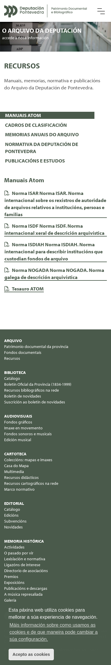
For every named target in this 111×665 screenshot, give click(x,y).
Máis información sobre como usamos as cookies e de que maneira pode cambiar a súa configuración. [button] (53, 632)
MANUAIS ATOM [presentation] (23, 115)
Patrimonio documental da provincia (36, 346)
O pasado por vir (18, 553)
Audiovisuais (18, 416)
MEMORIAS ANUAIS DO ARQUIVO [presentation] (42, 134)
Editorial (14, 503)
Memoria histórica (24, 541)
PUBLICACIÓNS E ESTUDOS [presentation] (35, 160)
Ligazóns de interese (22, 564)
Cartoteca (15, 454)
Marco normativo (19, 489)
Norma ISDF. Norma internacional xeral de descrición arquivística (54, 229)
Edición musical (17, 439)
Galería (10, 600)
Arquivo (13, 340)
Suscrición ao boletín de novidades (34, 402)
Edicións (11, 515)
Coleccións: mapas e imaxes (28, 459)
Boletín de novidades (22, 396)
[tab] (47, 115)
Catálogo (12, 378)
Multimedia (14, 471)
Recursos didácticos (21, 477)
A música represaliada (23, 594)
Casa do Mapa (16, 465)
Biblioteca (15, 372)
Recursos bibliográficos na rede (31, 390)
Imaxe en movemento (23, 428)
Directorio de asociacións (26, 570)
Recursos (12, 358)
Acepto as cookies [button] (31, 654)
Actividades (14, 547)
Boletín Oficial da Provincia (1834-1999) (37, 384)
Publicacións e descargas (25, 588)
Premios (11, 576)
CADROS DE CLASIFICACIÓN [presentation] (36, 125)
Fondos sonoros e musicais (28, 433)
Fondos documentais (22, 352)
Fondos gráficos (18, 422)
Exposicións (14, 582)
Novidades (13, 527)
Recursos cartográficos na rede (31, 483)
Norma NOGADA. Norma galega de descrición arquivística (54, 273)
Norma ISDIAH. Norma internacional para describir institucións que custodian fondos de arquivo (53, 251)
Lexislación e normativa (24, 558)
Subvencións (15, 521)
